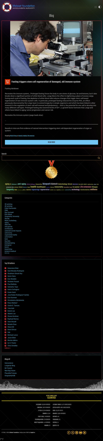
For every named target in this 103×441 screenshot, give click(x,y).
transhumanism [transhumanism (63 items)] (85, 190)
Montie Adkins (12, 340)
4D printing (8, 206)
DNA (6, 210)
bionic (7, 247)
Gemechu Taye (13, 287)
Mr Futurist (8, 368)
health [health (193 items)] (33, 187)
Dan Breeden (12, 279)
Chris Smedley (12, 346)
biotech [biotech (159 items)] (54, 184)
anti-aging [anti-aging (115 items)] (22, 184)
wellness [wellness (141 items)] (93, 189)
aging (7, 223)
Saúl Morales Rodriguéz (16, 271)
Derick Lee (11, 311)
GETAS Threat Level (51, 397)
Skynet (7, 218)
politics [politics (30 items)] (24, 190)
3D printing (8, 204)
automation (9, 237)
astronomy (8, 233)
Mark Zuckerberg (10, 220)
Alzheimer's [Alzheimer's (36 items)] (14, 184)
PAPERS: (55, 422)
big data (7, 241)
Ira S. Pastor (12, 343)
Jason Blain (12, 338)
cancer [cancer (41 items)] (85, 184)
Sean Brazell (12, 322)
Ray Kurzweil (9, 212)
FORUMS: (46, 425)
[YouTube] (80, 432)
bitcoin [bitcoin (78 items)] (70, 184)
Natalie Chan (12, 324)
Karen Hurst (12, 292)
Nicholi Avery (13, 136)
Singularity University (12, 216)
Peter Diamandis (10, 208)
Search (99, 158)
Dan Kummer (12, 298)
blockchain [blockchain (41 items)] (75, 184)
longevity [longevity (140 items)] (10, 189)
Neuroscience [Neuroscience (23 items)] (19, 190)
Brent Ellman (12, 330)
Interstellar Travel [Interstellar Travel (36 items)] (68, 187)
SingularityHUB (10, 376)
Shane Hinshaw (13, 316)
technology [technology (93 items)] (76, 190)
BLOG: (54, 410)
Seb (9, 332)
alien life (8, 225)
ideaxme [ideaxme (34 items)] (52, 187)
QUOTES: (55, 425)
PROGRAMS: (56, 419)
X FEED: (40, 410)
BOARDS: (55, 413)
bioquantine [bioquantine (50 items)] (39, 184)
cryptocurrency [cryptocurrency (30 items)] (90, 184)
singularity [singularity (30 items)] (58, 190)
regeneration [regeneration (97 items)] (44, 190)
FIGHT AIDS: (41, 416)
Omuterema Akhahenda (16, 300)
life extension (30, 136)
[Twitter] (72, 432)
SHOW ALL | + (8, 348)
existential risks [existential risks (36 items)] (10, 187)
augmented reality (11, 235)
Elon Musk (8, 214)
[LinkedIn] (76, 432)
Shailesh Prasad (13, 282)
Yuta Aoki (11, 308)
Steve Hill (11, 327)
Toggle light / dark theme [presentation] (99, 7)
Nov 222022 (7, 82)
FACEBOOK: (39, 404)
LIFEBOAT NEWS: (57, 404)
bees (6, 239)
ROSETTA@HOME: (38, 422)
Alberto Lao (12, 314)
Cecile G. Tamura (13, 305)
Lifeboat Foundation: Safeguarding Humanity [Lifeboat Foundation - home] (47, 7)
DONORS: (45, 413)
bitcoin (7, 253)
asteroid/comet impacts (13, 231)
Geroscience (9, 363)
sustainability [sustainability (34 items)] (68, 190)
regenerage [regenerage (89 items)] (35, 190)
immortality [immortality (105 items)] (58, 187)
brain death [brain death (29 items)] (80, 184)
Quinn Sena (12, 276)
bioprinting (8, 249)
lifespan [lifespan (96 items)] (95, 187)
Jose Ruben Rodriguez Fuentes (18, 295)
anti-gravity (8, 227)
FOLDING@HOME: (39, 419)
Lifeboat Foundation (14, 432)
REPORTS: (55, 416)
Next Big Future (10, 371)
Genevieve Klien (13, 268)
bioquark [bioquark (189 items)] (47, 184)
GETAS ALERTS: (56, 407)
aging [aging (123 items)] (7, 184)
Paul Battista (12, 284)
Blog (51, 16)
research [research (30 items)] (52, 190)
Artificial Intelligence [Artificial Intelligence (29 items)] (30, 184)
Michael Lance (13, 335)
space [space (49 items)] (62, 190)
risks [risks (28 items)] (55, 190)
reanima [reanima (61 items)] (28, 190)
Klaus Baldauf (12, 303)
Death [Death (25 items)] (98, 184)
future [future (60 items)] (21, 187)
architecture (9, 229)
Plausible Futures (11, 373)
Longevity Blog (10, 366)
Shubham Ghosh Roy (15, 273)
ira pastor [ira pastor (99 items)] (76, 187)
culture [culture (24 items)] (95, 184)
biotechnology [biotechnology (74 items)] (62, 184)
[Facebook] (68, 432)
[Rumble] (84, 432)
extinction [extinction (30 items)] (16, 187)
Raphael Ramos (13, 319)
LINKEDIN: (39, 407)
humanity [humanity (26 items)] (48, 187)
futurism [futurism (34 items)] (25, 187)
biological (8, 245)
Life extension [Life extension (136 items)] (85, 187)
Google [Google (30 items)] (28, 187)
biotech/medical (22, 136)
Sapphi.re (32, 432)
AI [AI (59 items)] (10, 184)
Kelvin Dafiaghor (13, 289)
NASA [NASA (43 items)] (15, 190)
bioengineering (10, 243)
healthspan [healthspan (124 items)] (41, 187)
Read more (51, 142)
